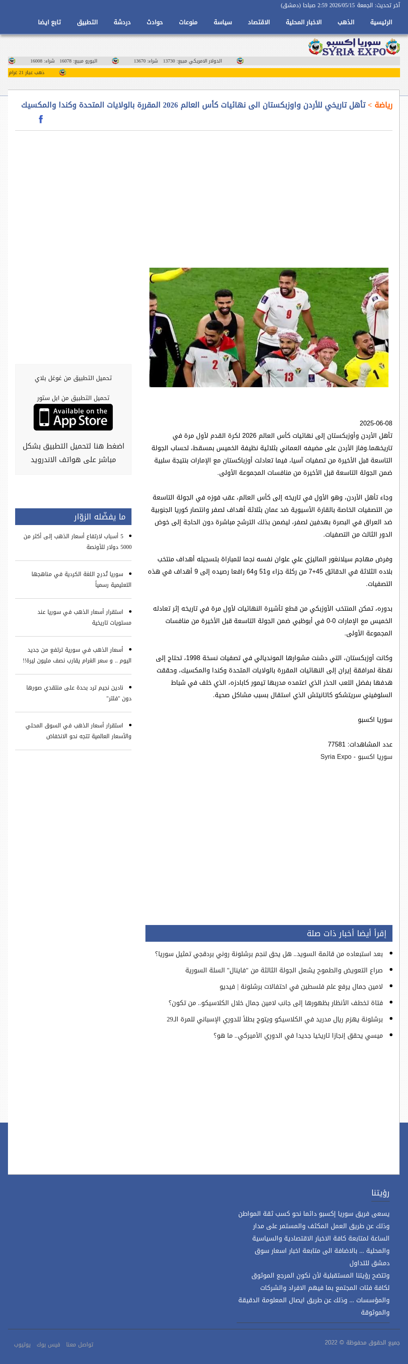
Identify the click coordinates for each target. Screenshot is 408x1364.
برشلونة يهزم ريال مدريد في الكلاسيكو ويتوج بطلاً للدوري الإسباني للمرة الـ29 (275, 1019)
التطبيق (87, 22)
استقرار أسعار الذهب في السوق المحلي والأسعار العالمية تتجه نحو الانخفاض (78, 731)
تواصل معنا (79, 1344)
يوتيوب (22, 1344)
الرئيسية (381, 22)
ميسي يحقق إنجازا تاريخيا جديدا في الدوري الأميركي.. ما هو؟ (298, 1035)
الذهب (345, 22)
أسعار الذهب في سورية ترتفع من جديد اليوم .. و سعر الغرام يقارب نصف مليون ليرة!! (77, 655)
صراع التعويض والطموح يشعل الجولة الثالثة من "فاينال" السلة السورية (284, 970)
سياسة (223, 22)
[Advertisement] (268, 194)
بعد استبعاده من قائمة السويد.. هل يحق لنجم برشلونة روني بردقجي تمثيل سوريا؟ (269, 954)
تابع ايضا (49, 22)
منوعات (188, 22)
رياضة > (378, 105)
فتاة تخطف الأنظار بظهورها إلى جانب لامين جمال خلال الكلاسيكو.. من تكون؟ (276, 1003)
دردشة (122, 22)
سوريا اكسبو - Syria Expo (356, 757)
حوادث (155, 22)
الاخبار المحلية (304, 22)
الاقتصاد (259, 22)
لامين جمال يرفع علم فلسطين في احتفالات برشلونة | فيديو (301, 986)
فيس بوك (48, 1344)
